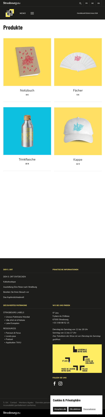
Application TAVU (13, 342)
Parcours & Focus (13, 333)
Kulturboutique (9, 281)
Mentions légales (26, 402)
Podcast (9, 339)
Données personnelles (45, 402)
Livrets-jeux (11, 336)
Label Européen (12, 323)
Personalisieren (89, 409)
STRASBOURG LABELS (13, 312)
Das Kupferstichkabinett (13, 297)
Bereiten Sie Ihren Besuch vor (16, 292)
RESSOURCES (9, 328)
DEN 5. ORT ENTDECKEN (14, 276)
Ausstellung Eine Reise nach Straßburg (20, 287)
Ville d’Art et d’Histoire (15, 320)
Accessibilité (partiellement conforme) (19, 405)
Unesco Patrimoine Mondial (18, 317)
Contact (13, 402)
